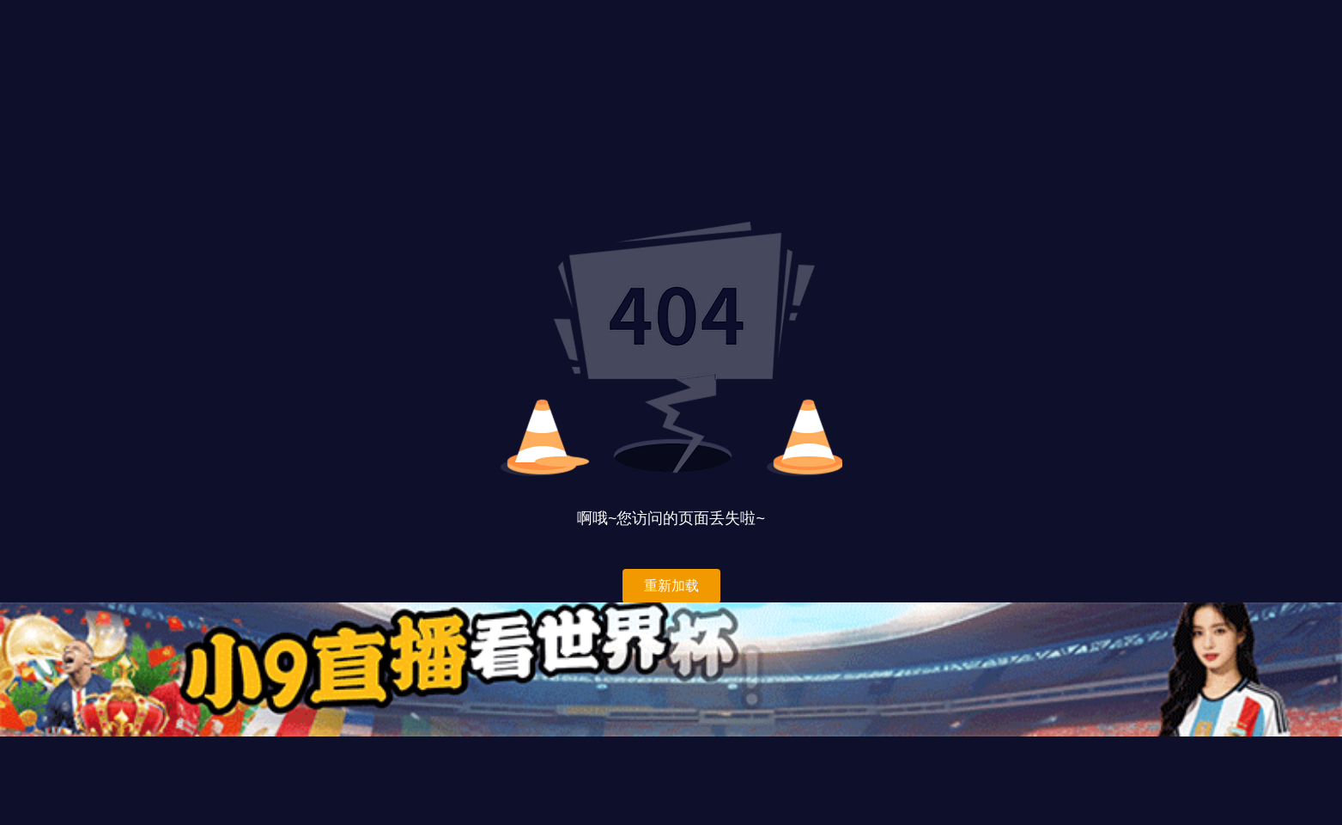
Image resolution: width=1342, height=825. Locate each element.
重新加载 (671, 585)
